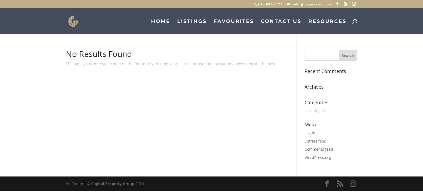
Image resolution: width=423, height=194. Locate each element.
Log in (310, 132)
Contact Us (281, 21)
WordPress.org (318, 157)
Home (160, 21)
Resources (327, 21)
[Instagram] (354, 4)
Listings (192, 21)
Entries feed (315, 141)
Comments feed (319, 149)
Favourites (234, 21)
